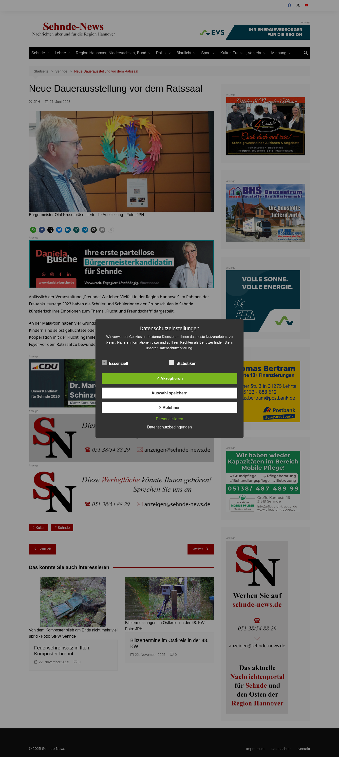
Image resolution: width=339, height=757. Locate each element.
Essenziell (115, 362)
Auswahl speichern (169, 393)
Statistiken (182, 362)
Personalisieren (169, 419)
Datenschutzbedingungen (169, 427)
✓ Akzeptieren (169, 378)
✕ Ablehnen (169, 407)
